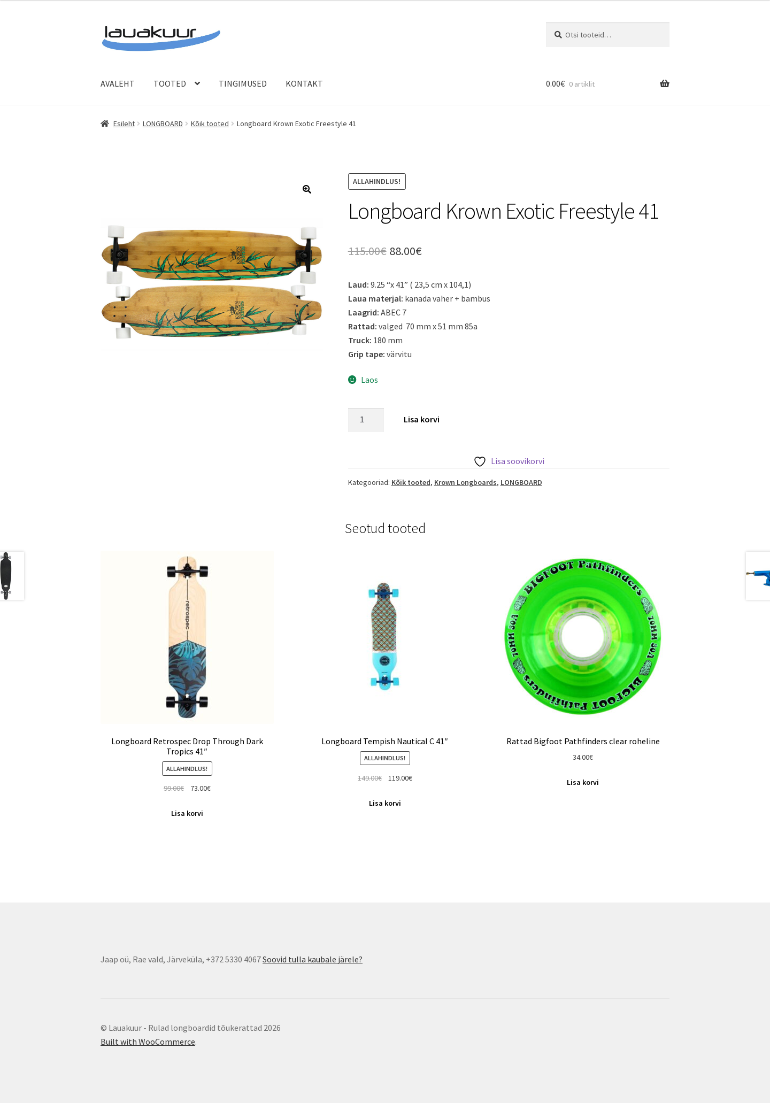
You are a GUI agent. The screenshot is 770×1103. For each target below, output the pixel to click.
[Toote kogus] (366, 420)
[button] (306, 189)
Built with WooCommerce (148, 1041)
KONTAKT (304, 83)
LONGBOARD (163, 123)
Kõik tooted (210, 123)
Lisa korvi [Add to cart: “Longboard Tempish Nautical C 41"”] (385, 803)
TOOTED (169, 83)
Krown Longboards (465, 482)
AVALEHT (118, 83)
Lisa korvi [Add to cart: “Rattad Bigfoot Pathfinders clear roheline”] (583, 782)
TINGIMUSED (243, 83)
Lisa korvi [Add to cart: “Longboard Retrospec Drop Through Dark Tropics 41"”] (187, 813)
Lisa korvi (422, 419)
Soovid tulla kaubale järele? (313, 959)
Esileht (124, 123)
